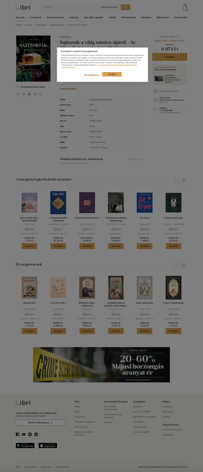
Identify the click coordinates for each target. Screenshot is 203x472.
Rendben (112, 74)
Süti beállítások (91, 75)
